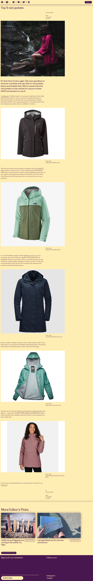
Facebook (49, 17)
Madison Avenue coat (30, 256)
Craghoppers (5, 96)
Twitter (48, 18)
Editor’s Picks (30, 540)
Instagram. (4, 485)
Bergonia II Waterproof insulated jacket (29, 411)
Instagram (50, 575)
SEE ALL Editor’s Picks (8, 553)
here (37, 347)
